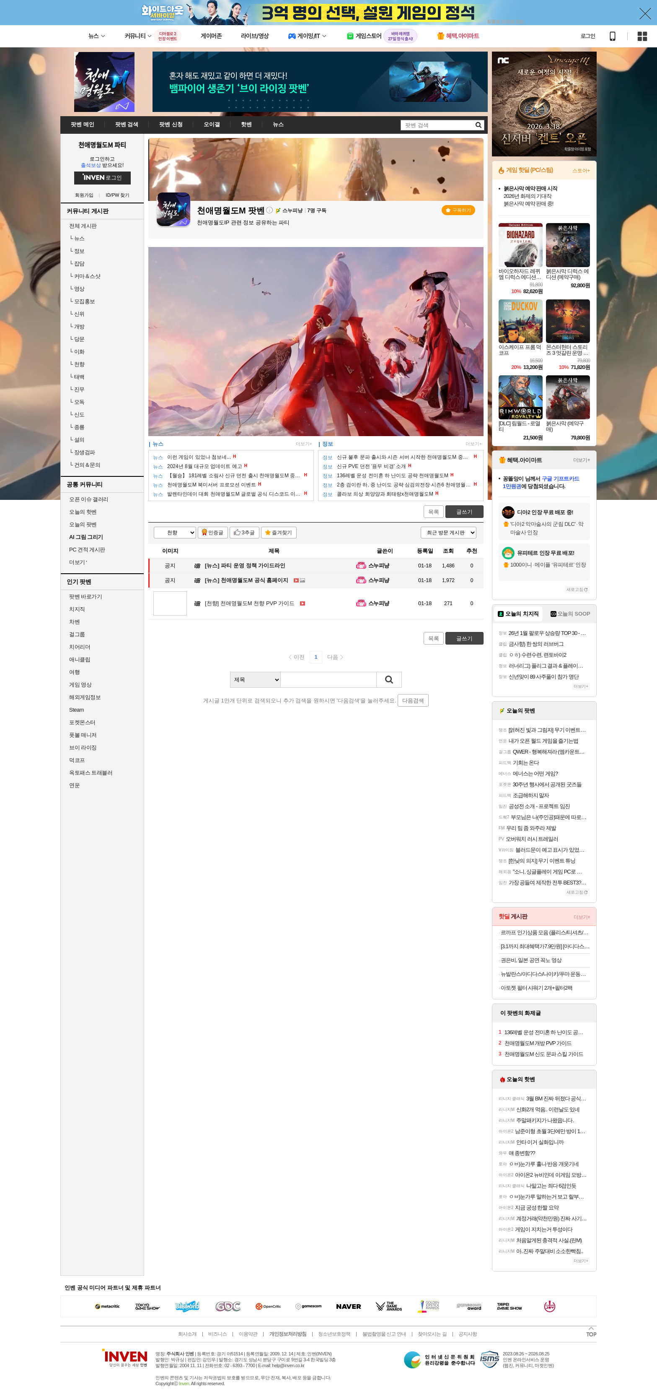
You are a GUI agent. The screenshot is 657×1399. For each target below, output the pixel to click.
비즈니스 (217, 1334)
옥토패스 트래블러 (90, 772)
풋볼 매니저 (83, 735)
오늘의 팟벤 (83, 524)
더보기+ (304, 443)
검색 (389, 680)
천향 (77, 364)
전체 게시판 (83, 226)
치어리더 (79, 647)
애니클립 (79, 659)
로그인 (588, 36)
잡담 (77, 263)
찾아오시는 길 (432, 1334)
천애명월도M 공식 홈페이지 (246, 580)
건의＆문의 (84, 465)
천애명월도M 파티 (102, 144)
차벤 (74, 621)
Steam (76, 710)
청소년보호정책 (334, 1334)
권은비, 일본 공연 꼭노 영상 (531, 960)
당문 (77, 339)
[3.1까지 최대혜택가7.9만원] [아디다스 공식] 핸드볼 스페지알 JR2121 (545, 946)
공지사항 (467, 1334)
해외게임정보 (85, 697)
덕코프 (77, 760)
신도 (77, 414)
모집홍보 (82, 301)
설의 (77, 439)
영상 (77, 288)
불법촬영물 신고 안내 (384, 1334)
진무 (77, 389)
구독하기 (458, 210)
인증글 (215, 533)
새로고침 (574, 589)
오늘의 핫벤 (83, 512)
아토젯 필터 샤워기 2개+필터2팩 (536, 988)
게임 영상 (80, 684)
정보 (77, 251)
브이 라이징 (83, 747)
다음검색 (413, 700)
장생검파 (82, 452)
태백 (77, 377)
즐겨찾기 (282, 533)
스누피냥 (378, 565)
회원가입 (84, 195)
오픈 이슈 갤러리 (89, 499)
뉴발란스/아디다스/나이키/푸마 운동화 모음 (545, 974)
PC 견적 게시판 (87, 549)
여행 (74, 672)
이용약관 (248, 1334)
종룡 (77, 427)
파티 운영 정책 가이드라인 (245, 565)
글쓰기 (464, 512)
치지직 (77, 609)
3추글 (248, 533)
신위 (77, 314)
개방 (77, 326)
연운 (74, 785)
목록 (433, 512)
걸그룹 (77, 634)
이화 (77, 351)
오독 (77, 402)
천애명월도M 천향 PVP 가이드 (250, 603)
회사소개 (187, 1334)
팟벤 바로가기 (85, 596)
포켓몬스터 (82, 722)
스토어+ (581, 171)
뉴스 (77, 238)
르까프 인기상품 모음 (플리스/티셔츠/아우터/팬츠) (545, 932)
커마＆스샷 (84, 276)
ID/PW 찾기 (118, 195)
